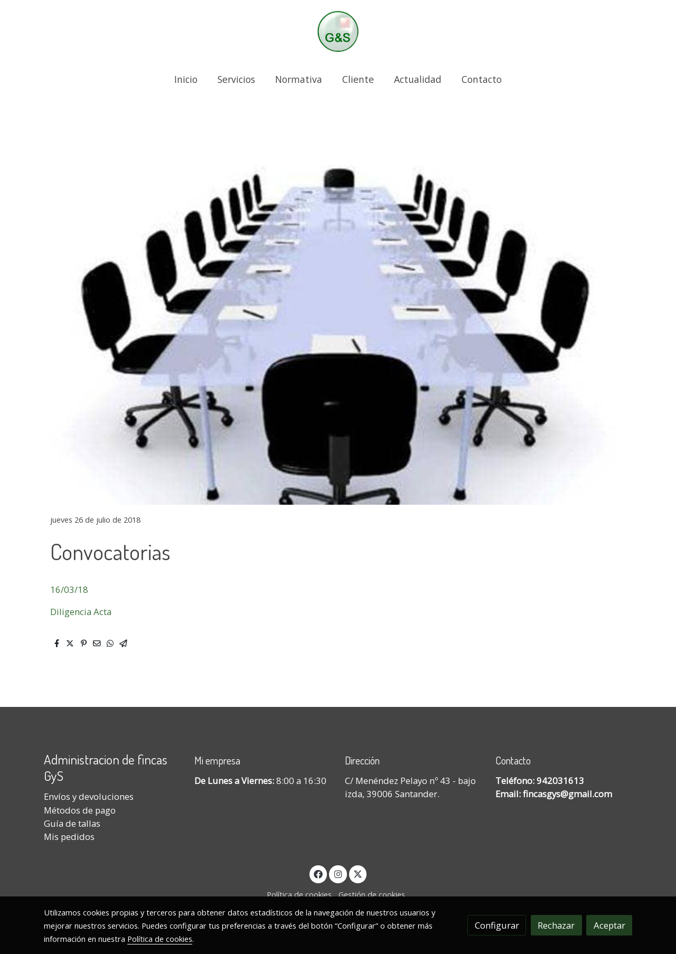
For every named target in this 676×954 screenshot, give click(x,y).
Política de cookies (299, 894)
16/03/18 (69, 589)
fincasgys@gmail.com (567, 794)
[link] (338, 31)
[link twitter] (358, 873)
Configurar (497, 925)
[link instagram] (338, 873)
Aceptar (609, 925)
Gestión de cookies (372, 894)
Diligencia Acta (82, 612)
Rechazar (556, 925)
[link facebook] (318, 873)
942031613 (560, 780)
